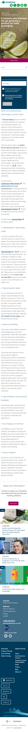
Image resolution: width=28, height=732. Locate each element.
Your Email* (5, 83)
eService (5, 686)
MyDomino (6, 691)
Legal (7, 727)
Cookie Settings (18, 727)
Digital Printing (20, 649)
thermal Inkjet (17, 219)
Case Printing (5, 653)
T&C (11, 727)
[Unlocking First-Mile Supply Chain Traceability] (14, 580)
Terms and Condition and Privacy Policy (12, 90)
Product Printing (6, 651)
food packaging (8, 119)
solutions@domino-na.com (12, 623)
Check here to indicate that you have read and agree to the (13, 90)
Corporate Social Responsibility (20, 661)
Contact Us (6, 702)
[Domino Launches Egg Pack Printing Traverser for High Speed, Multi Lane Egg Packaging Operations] (14, 523)
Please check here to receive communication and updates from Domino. (13, 97)
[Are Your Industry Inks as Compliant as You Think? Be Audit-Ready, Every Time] (14, 551)
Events (17, 667)
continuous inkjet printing (10, 183)
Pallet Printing (6, 656)
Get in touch (14, 60)
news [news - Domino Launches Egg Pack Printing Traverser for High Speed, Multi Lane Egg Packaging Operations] (2, 510)
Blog (16, 669)
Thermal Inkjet (6, 252)
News (17, 664)
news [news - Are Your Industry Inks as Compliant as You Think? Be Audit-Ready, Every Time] (2, 539)
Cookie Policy (22, 725)
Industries (4, 649)
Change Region (17, 721)
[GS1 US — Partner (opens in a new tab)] (8, 627)
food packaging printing (9, 209)
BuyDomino (7, 680)
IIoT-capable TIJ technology (10, 316)
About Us (18, 672)
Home (17, 653)
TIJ (13, 166)
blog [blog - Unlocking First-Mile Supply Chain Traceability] (2, 567)
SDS (4, 697)
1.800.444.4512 (9, 621)
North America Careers (20, 657)
